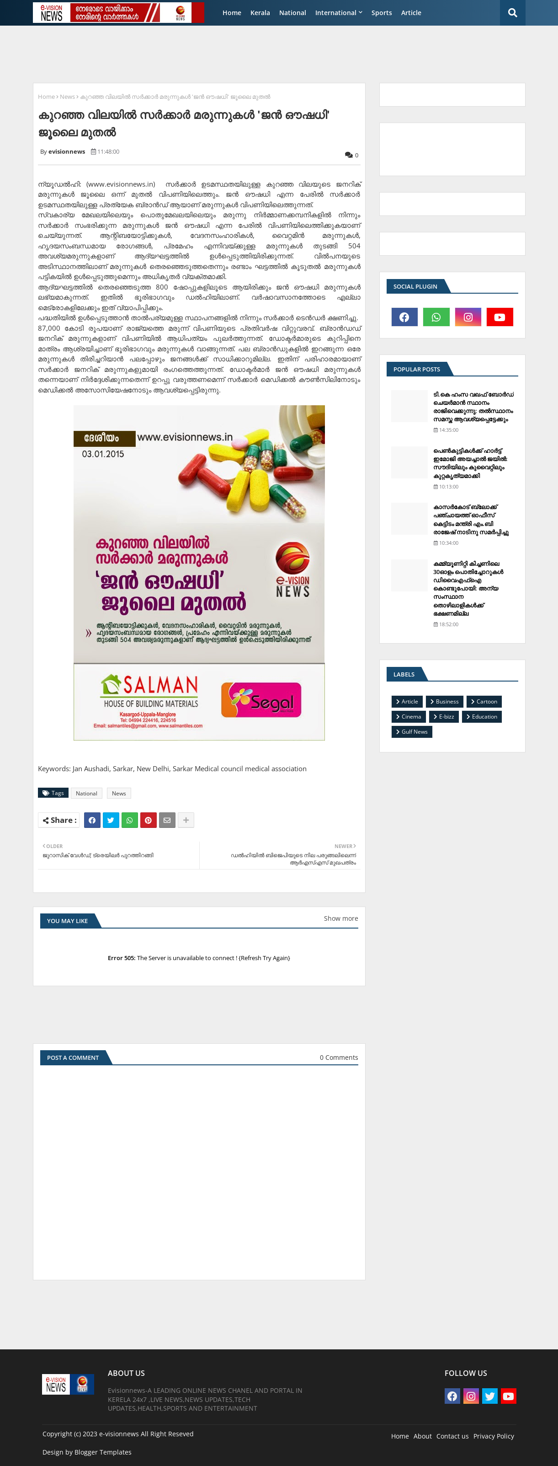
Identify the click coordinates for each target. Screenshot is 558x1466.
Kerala (260, 12)
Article (411, 12)
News (67, 96)
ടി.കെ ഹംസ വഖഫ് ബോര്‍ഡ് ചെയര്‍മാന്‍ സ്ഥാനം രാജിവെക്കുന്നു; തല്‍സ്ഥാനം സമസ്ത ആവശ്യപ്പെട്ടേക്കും (473, 407)
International (335, 12)
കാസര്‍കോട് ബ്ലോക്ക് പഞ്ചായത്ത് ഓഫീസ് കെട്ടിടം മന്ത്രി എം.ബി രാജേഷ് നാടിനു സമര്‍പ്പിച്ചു (471, 519)
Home (232, 12)
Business (447, 701)
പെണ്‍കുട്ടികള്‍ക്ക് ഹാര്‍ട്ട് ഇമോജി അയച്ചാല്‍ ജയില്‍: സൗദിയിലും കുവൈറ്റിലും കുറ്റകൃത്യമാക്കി (470, 463)
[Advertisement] (249, 53)
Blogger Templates (103, 1452)
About (423, 1436)
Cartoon (487, 701)
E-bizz (446, 716)
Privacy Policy (493, 1436)
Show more (341, 918)
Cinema (411, 716)
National (292, 12)
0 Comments (339, 1057)
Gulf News (415, 732)
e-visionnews (119, 1433)
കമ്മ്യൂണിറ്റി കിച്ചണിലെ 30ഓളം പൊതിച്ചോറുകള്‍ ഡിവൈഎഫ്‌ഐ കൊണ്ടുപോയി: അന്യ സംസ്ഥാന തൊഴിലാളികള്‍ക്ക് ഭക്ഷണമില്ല (468, 588)
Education (484, 716)
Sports (382, 12)
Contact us (452, 1436)
